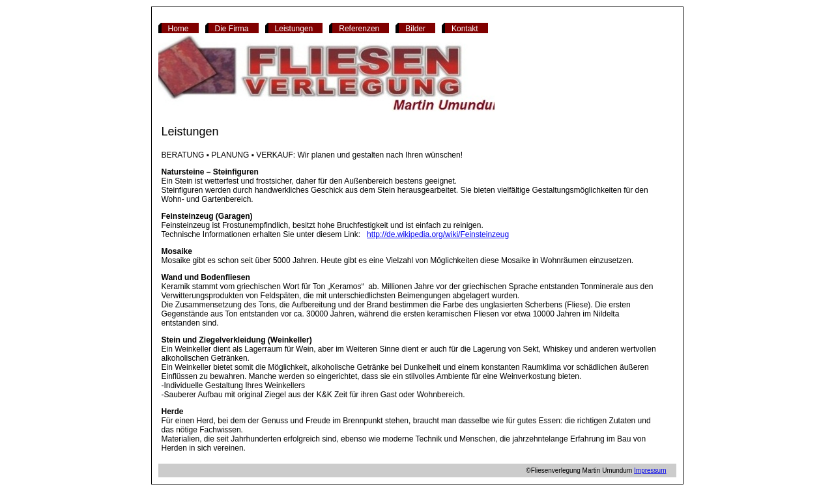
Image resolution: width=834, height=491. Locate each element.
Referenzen (359, 28)
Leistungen (294, 28)
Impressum (650, 470)
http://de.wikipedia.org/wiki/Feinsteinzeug (438, 234)
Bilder (415, 28)
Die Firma (232, 28)
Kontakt (465, 28)
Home (178, 28)
